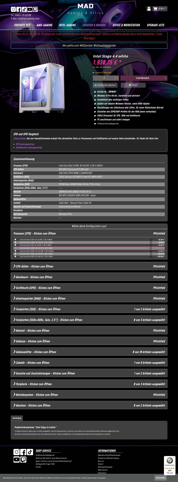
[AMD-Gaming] (44, 25)
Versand (100, 464)
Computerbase (19, 138)
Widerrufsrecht (102, 470)
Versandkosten (107, 67)
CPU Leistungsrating (25, 144)
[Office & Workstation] (126, 25)
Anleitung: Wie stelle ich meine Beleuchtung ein (51, 458)
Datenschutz (102, 473)
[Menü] (174, 457)
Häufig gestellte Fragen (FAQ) (45, 464)
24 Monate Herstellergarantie (45, 455)
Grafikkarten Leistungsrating (29, 147)
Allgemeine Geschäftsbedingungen (109, 455)
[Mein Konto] (149, 8)
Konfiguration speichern (105, 85)
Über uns (101, 461)
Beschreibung (17, 418)
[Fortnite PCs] (22, 25)
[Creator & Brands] (94, 25)
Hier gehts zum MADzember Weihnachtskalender (89, 46)
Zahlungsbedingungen (105, 467)
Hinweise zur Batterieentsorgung (108, 458)
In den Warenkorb (151, 77)
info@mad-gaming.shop (28, 18)
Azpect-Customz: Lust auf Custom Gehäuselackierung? (54, 461)
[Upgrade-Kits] (155, 25)
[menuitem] (149, 8)
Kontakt (38, 467)
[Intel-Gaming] (67, 25)
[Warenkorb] (159, 8)
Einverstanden (160, 478)
